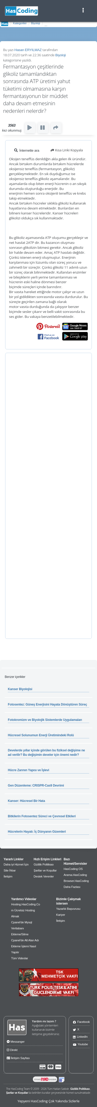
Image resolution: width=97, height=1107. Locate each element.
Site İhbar (10, 870)
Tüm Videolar (19, 958)
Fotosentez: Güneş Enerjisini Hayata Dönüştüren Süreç (47, 704)
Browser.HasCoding (76, 880)
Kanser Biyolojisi (20, 689)
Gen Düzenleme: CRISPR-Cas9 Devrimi (36, 785)
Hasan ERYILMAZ (28, 50)
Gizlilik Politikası (44, 864)
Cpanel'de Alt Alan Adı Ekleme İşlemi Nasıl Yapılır (25, 946)
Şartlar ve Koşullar (45, 870)
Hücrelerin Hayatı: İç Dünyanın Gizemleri (37, 831)
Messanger (16, 1041)
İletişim (8, 876)
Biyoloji (35, 23)
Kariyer (60, 914)
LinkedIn (80, 1036)
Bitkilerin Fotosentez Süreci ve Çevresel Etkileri (42, 816)
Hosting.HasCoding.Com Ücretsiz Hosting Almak (25, 910)
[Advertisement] (48, 496)
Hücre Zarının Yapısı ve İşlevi (28, 770)
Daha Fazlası (72, 886)
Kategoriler (20, 23)
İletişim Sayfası (18, 1057)
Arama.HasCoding (75, 874)
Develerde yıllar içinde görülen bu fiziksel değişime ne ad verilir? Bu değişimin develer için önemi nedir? (46, 753)
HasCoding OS (73, 868)
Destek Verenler (44, 876)
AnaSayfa (5, 23)
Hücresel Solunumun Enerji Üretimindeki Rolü (41, 735)
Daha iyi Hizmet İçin (16, 864)
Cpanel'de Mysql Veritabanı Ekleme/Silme (21, 928)
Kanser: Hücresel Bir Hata (26, 801)
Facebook (81, 1022)
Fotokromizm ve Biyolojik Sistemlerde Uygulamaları (45, 720)
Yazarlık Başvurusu (68, 908)
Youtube (80, 1044)
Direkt (12, 1049)
